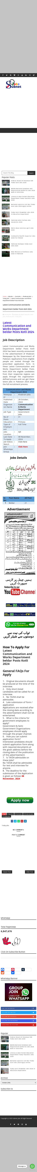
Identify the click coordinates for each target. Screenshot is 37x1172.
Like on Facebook (19, 1016)
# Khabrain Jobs (28, 818)
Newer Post (7, 878)
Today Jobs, (18, 321)
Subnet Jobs (16, 1126)
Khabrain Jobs (27, 296)
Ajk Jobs (10, 296)
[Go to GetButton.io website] (32, 1170)
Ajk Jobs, (27, 319)
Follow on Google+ (19, 1024)
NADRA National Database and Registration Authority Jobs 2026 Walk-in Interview (23, 190)
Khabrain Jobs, (10, 321)
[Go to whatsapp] (32, 1166)
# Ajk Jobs (10, 818)
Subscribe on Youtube (19, 1032)
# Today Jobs (6, 820)
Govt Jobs (18, 296)
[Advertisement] (18, 18)
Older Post (29, 878)
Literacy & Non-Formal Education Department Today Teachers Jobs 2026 (23, 198)
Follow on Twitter (19, 1020)
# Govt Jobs (18, 818)
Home (4, 296)
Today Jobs (6, 298)
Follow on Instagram (19, 1028)
